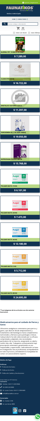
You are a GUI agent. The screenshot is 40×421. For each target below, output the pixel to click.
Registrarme (34, 2)
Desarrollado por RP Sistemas (8, 380)
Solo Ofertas (34, 33)
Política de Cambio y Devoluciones (12, 373)
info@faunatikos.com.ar (9, 393)
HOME (13, 19)
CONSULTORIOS (21, 19)
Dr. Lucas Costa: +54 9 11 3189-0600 (12, 390)
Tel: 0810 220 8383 (7, 387)
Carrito (23, 28)
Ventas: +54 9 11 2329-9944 (10, 384)
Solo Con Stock (20, 33)
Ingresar (26, 2)
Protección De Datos (7, 367)
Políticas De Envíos (7, 370)
